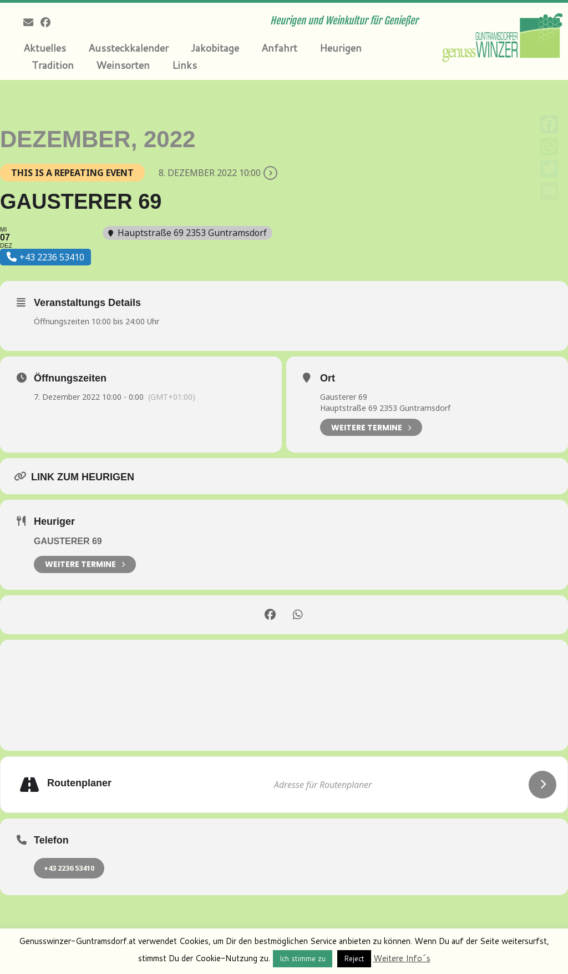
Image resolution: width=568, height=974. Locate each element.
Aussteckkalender (128, 48)
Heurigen (341, 48)
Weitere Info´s (401, 958)
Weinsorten (123, 65)
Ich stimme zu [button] (303, 958)
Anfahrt (279, 48)
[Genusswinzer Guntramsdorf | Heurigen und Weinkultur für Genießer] (501, 36)
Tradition (53, 65)
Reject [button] (354, 958)
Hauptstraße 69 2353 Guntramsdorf (385, 408)
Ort (327, 378)
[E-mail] (31, 22)
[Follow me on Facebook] (49, 22)
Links (184, 65)
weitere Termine (85, 564)
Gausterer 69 (343, 396)
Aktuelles (44, 48)
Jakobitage (215, 48)
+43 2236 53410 (69, 868)
